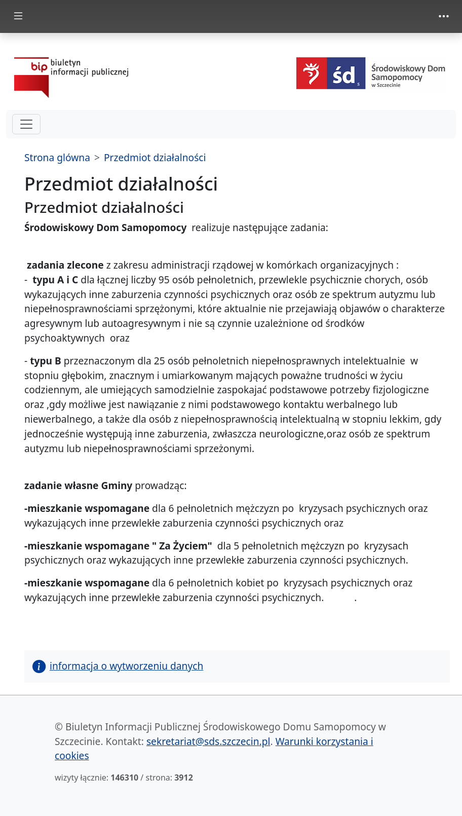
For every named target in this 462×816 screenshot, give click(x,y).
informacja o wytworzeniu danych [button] (117, 666)
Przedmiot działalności (155, 157)
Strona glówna (57, 157)
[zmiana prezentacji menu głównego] (18, 16)
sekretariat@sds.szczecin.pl (208, 741)
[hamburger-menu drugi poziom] (26, 124)
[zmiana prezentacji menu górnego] (444, 16)
